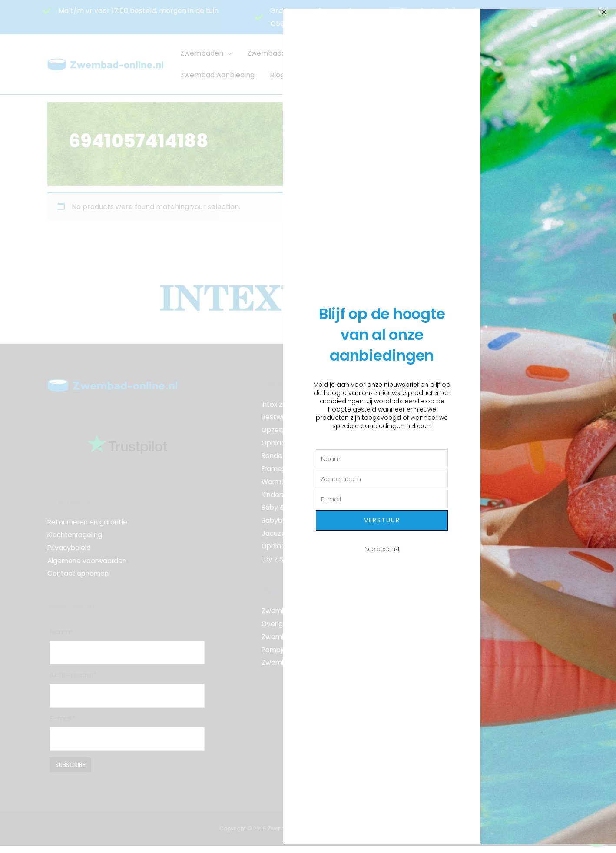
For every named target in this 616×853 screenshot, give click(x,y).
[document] (308, 426)
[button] (604, 12)
